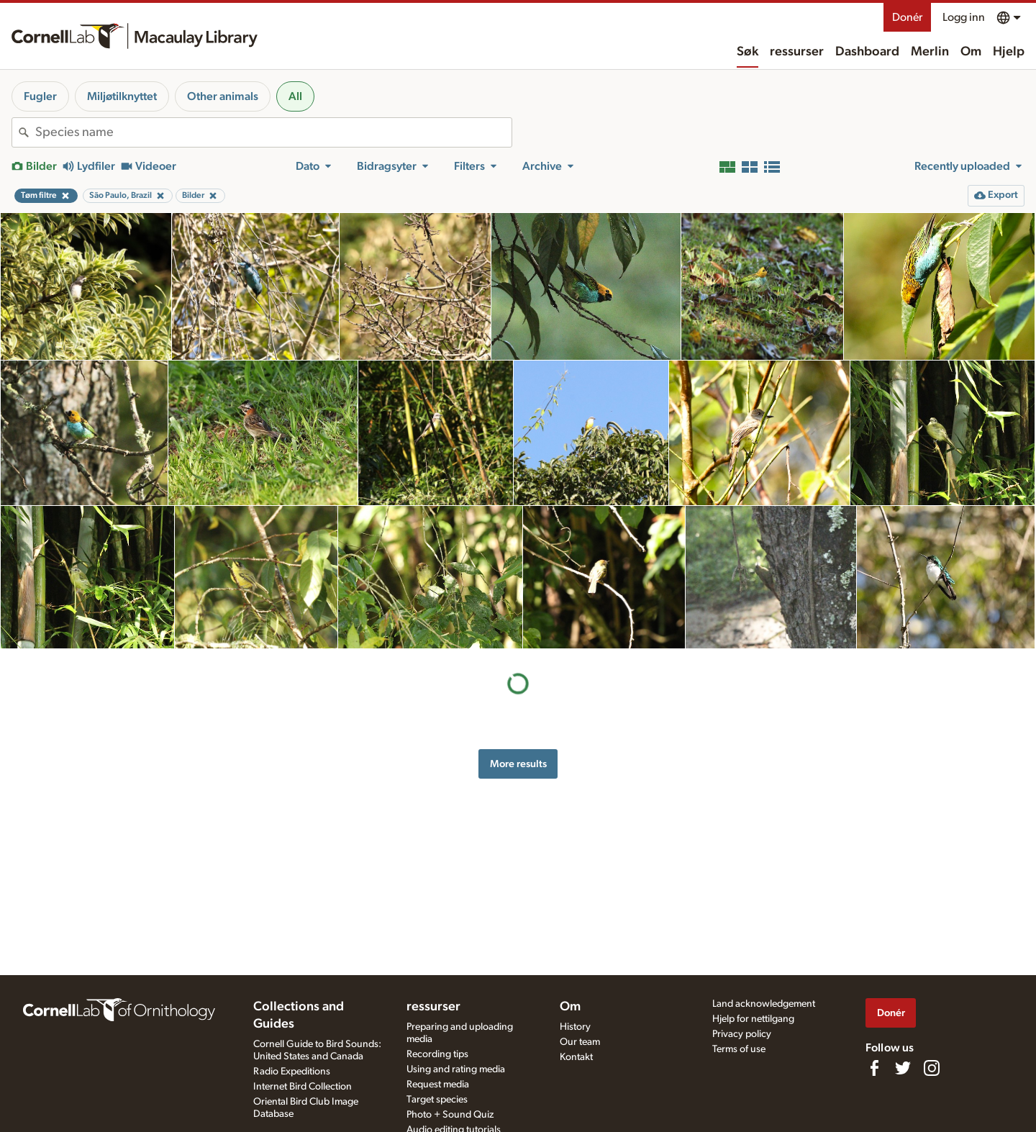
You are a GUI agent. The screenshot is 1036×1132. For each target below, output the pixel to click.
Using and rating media (455, 1069)
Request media (437, 1084)
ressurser (797, 51)
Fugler (40, 96)
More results (518, 764)
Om (970, 51)
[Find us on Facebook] (874, 1068)
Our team (580, 1042)
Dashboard (867, 51)
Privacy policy (741, 1034)
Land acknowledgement (763, 1004)
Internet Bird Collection (302, 1087)
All (295, 96)
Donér (907, 17)
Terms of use (738, 1049)
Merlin (930, 51)
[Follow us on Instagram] (931, 1068)
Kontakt (576, 1057)
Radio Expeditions (291, 1072)
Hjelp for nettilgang (753, 1019)
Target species (437, 1100)
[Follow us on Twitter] (903, 1068)
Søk (747, 51)
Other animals (222, 96)
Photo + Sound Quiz (450, 1115)
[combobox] (273, 132)
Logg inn (963, 17)
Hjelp (1008, 51)
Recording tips (437, 1054)
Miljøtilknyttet (122, 96)
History (575, 1027)
